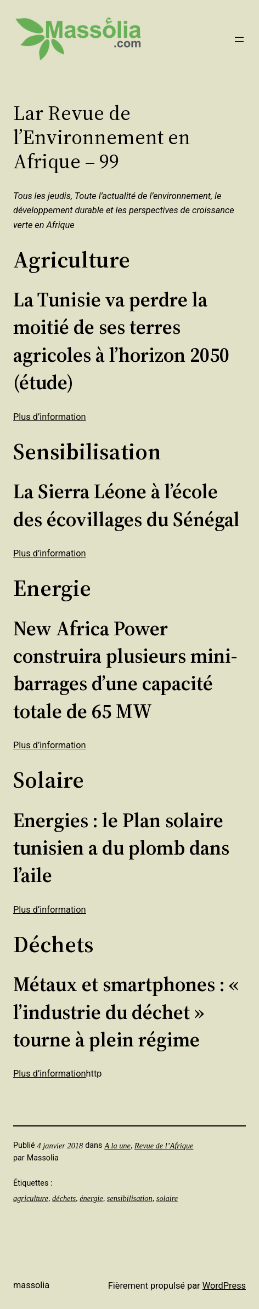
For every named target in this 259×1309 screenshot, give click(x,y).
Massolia (31, 1285)
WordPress (224, 1285)
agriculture (30, 1198)
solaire (167, 1198)
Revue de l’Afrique (163, 1145)
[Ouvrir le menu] (239, 39)
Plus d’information (49, 417)
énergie (91, 1198)
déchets (64, 1198)
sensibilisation (130, 1198)
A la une (117, 1145)
